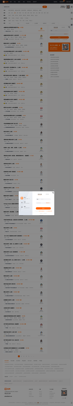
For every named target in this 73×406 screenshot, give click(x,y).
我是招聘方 (45, 213)
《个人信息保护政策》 (49, 211)
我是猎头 (41, 213)
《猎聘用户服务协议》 (41, 211)
